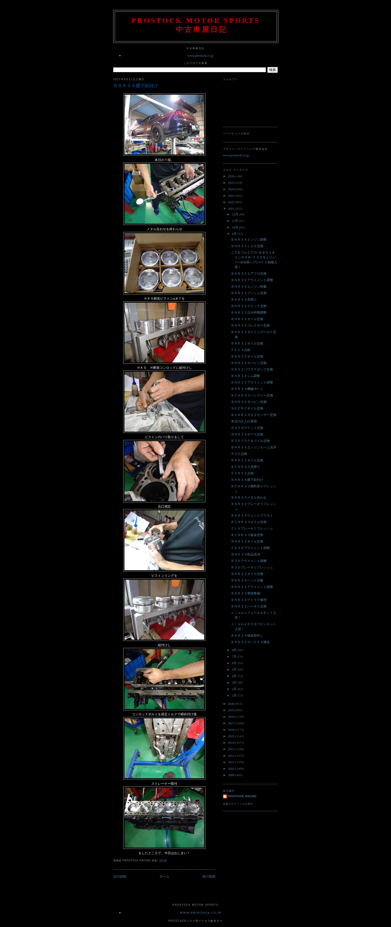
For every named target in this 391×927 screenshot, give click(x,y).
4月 (235, 676)
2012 (231, 755)
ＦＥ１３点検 (240, 350)
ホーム (164, 876)
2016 (231, 730)
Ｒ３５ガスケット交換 (247, 428)
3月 (235, 682)
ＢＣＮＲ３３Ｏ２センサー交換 (253, 415)
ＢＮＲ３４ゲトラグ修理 (249, 600)
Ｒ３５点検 (239, 454)
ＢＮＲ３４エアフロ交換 (249, 273)
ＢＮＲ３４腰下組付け (135, 85)
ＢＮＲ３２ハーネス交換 (249, 606)
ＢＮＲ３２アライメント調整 (252, 280)
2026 (231, 176)
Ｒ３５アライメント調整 (249, 561)
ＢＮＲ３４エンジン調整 (249, 239)
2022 (231, 202)
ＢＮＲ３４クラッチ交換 (249, 306)
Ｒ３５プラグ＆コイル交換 (250, 441)
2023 (231, 195)
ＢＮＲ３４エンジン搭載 (249, 286)
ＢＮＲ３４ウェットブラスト (252, 515)
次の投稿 (119, 876)
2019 (231, 710)
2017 (231, 723)
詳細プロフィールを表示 (238, 803)
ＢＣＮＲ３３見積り (245, 467)
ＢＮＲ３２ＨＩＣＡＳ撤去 (250, 642)
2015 (231, 736)
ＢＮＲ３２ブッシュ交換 (249, 293)
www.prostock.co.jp (200, 55)
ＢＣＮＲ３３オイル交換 (249, 522)
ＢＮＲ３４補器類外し (247, 635)
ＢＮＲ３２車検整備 (245, 593)
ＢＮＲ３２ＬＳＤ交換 (247, 246)
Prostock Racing (242, 796)
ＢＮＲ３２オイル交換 (247, 319)
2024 (231, 189)
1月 (235, 695)
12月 (235, 214)
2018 (231, 717)
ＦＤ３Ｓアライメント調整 (250, 548)
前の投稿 (208, 876)
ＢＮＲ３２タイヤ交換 (247, 574)
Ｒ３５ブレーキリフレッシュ (252, 567)
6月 (235, 663)
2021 (231, 208)
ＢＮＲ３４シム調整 (245, 376)
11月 (235, 221)
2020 (231, 704)
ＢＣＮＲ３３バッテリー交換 (252, 395)
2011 (231, 762)
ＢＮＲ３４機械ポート (247, 389)
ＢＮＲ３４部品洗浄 (245, 554)
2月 (235, 689)
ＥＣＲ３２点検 (242, 473)
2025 (231, 183)
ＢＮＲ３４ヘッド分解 (247, 580)
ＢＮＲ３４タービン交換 (249, 363)
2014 (231, 742)
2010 (231, 768)
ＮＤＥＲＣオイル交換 (247, 408)
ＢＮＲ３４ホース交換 (247, 434)
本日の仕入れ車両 (244, 421)
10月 (235, 227)
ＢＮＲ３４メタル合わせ (249, 497)
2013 (231, 749)
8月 (235, 650)
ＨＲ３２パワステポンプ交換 (252, 369)
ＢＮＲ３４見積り (244, 299)
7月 (235, 656)
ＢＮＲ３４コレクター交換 (250, 325)
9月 (235, 234)
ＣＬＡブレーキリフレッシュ (252, 528)
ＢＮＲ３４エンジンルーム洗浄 (253, 447)
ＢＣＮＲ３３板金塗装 (247, 535)
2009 (231, 775)
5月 (235, 669)
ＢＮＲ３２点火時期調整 (249, 312)
